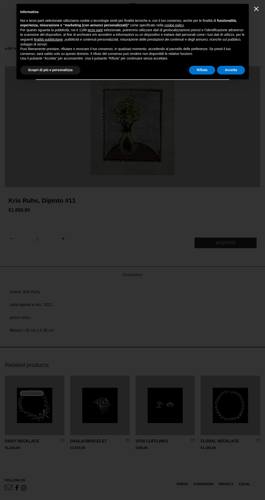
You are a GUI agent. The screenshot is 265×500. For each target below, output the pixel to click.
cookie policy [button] (173, 25)
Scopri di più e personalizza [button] (50, 70)
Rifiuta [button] (202, 70)
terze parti (95, 30)
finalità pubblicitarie (48, 39)
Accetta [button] (231, 70)
